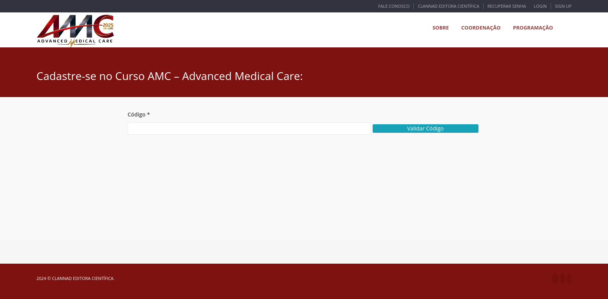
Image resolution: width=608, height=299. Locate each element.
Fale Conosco (393, 6)
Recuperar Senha (506, 6)
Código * (139, 114)
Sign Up (563, 6)
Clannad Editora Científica (448, 6)
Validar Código (425, 128)
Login (540, 6)
